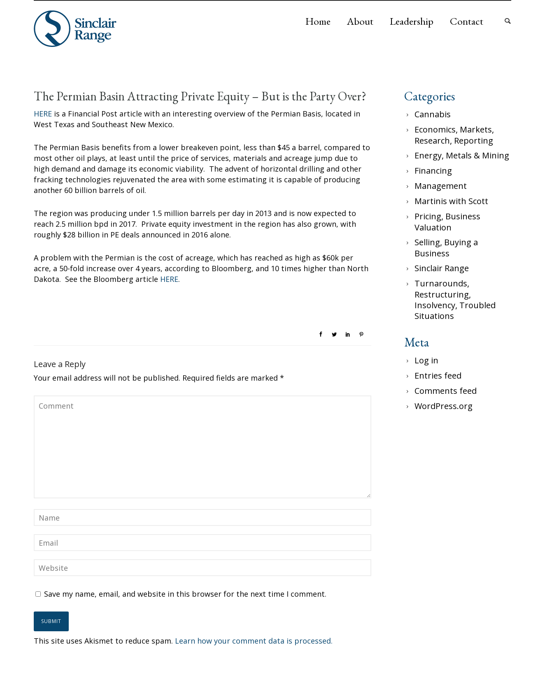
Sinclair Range (442, 268)
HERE (43, 114)
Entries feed (438, 375)
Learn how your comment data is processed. (254, 641)
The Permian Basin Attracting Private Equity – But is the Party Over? (200, 96)
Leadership (411, 21)
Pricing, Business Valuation (447, 222)
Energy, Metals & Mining (462, 155)
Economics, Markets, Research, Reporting (454, 135)
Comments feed (446, 390)
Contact (466, 21)
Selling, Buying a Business (446, 248)
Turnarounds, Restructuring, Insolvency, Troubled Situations (455, 299)
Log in (426, 360)
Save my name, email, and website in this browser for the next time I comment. (185, 594)
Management (441, 185)
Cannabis (433, 114)
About (360, 21)
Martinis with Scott (451, 201)
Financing (433, 170)
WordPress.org (444, 406)
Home (318, 21)
